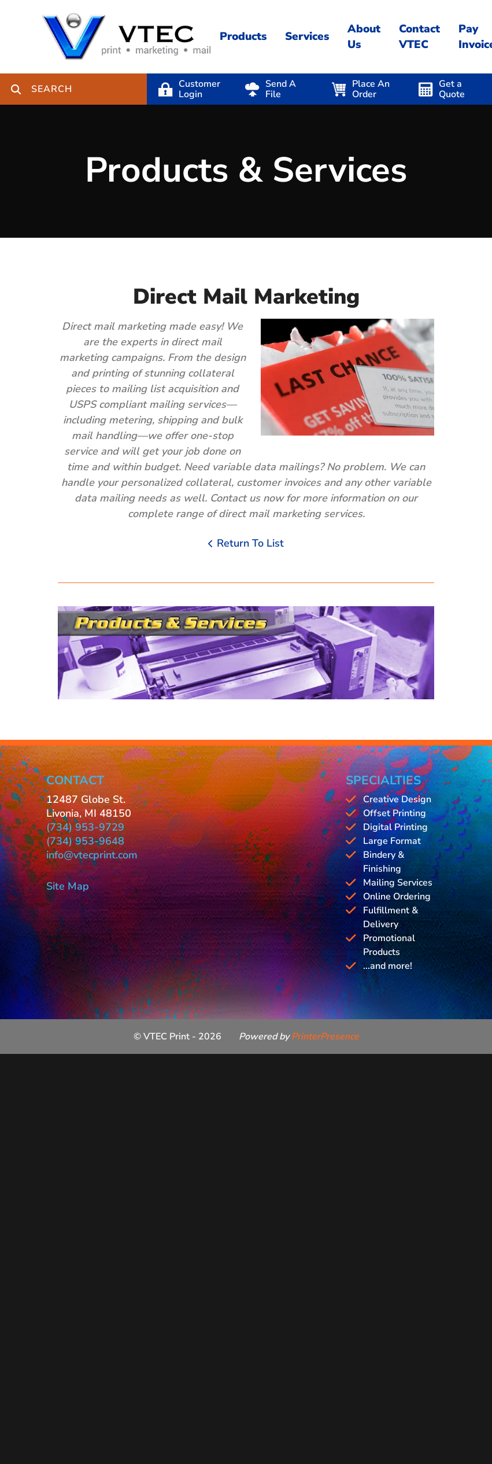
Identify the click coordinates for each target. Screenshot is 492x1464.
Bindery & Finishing (383, 862)
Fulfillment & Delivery (390, 917)
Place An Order (371, 89)
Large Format (392, 841)
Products (243, 36)
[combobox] (89, 89)
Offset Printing (394, 813)
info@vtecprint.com (92, 855)
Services (307, 36)
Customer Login (199, 89)
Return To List (250, 543)
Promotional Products (389, 945)
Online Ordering (397, 896)
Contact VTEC (419, 36)
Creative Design (397, 799)
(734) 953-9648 (85, 841)
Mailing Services (397, 882)
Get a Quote (452, 89)
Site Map (67, 886)
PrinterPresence (325, 1036)
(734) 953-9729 (85, 827)
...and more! (387, 966)
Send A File (280, 89)
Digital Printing (395, 827)
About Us (363, 36)
